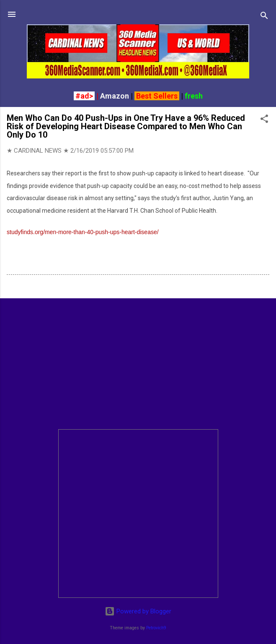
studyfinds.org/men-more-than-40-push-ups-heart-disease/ (83, 232)
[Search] (264, 17)
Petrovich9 (156, 628)
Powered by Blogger (138, 611)
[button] (264, 120)
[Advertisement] (138, 363)
